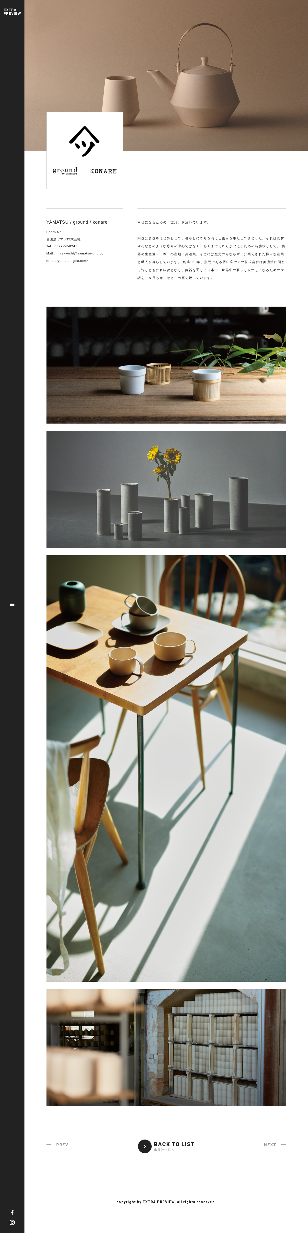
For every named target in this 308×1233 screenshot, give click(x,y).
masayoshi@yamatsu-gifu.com (81, 253)
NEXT (270, 1144)
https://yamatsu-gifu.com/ (67, 261)
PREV (62, 1144)
